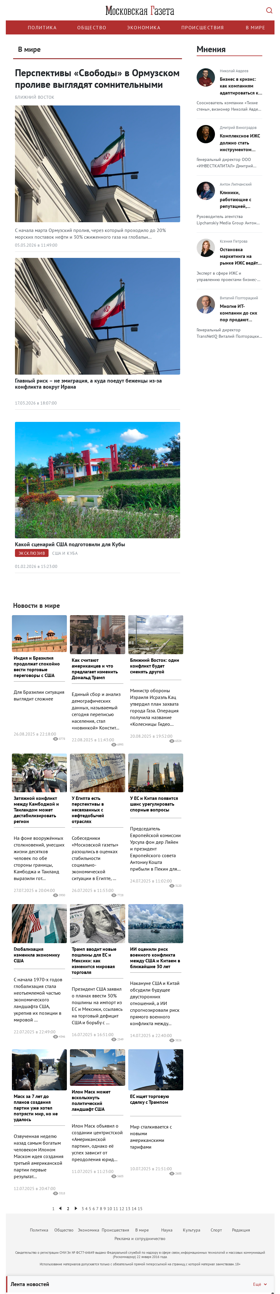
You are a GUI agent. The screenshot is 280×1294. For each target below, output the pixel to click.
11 (115, 1208)
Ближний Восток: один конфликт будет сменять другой (154, 666)
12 (121, 1208)
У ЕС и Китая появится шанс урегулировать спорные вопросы (154, 804)
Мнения (211, 49)
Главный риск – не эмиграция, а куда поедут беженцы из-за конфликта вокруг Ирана (88, 383)
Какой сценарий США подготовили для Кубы (70, 544)
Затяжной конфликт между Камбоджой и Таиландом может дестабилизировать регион (36, 809)
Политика (42, 27)
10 (109, 1208)
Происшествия (202, 27)
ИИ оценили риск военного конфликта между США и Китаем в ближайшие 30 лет (155, 957)
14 (134, 1208)
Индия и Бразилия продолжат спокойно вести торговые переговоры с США (37, 666)
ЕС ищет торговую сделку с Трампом (149, 1099)
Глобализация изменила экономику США (37, 955)
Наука (167, 1230)
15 (140, 1208)
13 (127, 1208)
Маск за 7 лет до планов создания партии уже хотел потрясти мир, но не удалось (36, 1107)
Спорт (216, 1230)
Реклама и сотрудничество (140, 1238)
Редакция (241, 1230)
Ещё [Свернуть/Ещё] (260, 1284)
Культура (191, 1230)
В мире (256, 27)
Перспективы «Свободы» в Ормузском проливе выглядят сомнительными (97, 78)
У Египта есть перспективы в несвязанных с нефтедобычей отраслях (88, 809)
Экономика (143, 27)
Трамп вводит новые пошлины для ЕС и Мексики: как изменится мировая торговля (94, 960)
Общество (91, 27)
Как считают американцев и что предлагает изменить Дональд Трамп (95, 668)
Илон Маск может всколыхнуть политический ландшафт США (91, 1100)
